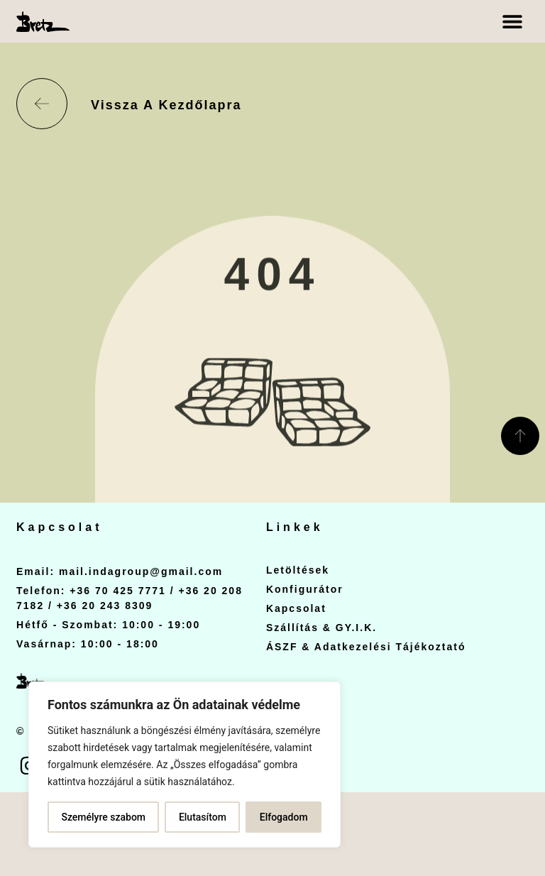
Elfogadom (284, 817)
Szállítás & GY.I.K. (321, 627)
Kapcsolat (296, 608)
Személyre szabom (103, 817)
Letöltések (297, 570)
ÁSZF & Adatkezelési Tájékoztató (366, 646)
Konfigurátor (304, 589)
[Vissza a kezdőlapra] (41, 103)
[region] (184, 764)
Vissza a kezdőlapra (166, 105)
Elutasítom (202, 817)
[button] (513, 22)
